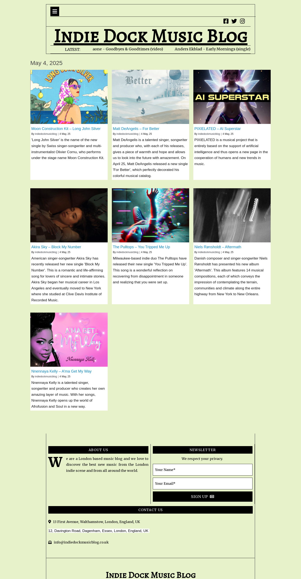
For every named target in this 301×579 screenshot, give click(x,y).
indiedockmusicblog (46, 133)
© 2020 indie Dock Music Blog (150, 559)
